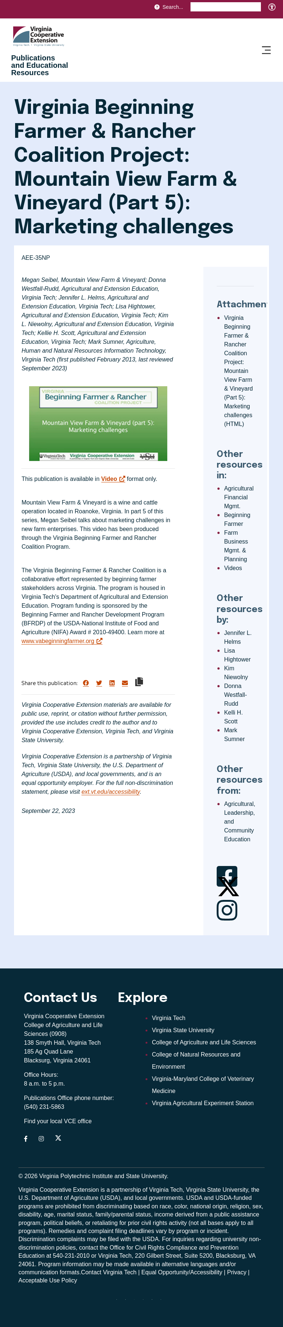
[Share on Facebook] (86, 683)
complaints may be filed (88, 1239)
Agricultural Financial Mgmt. (239, 497)
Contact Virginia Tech (109, 1272)
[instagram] (146, 1302)
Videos (233, 568)
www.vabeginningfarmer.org (57, 641)
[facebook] (128, 1302)
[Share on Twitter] (99, 683)
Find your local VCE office (58, 1121)
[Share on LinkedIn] (112, 683)
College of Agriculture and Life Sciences (204, 1042)
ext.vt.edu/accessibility (110, 792)
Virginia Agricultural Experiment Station (203, 1103)
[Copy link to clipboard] (139, 681)
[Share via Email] (125, 683)
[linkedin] (155, 1302)
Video (109, 479)
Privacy (236, 1272)
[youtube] (164, 1302)
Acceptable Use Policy (47, 1280)
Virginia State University (183, 1030)
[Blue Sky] (119, 1302)
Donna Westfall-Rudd (235, 695)
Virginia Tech (168, 1018)
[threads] (137, 1302)
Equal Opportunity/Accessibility (182, 1272)
